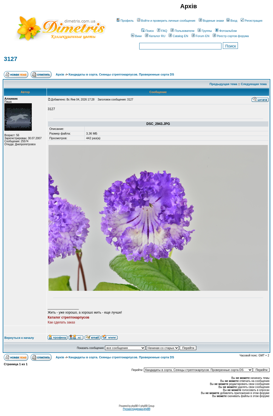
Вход (231, 20)
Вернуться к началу (19, 337)
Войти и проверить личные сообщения (166, 20)
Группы (205, 30)
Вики (136, 36)
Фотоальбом (226, 30)
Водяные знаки (211, 20)
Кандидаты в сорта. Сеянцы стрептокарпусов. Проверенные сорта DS (121, 74)
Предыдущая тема (223, 84)
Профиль (125, 20)
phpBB (134, 405)
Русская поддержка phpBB (136, 409)
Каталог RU (155, 36)
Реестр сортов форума (231, 36)
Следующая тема (254, 84)
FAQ (162, 30)
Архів (60, 74)
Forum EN (200, 36)
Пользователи (182, 30)
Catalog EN (178, 36)
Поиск (147, 30)
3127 (10, 58)
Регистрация (251, 20)
